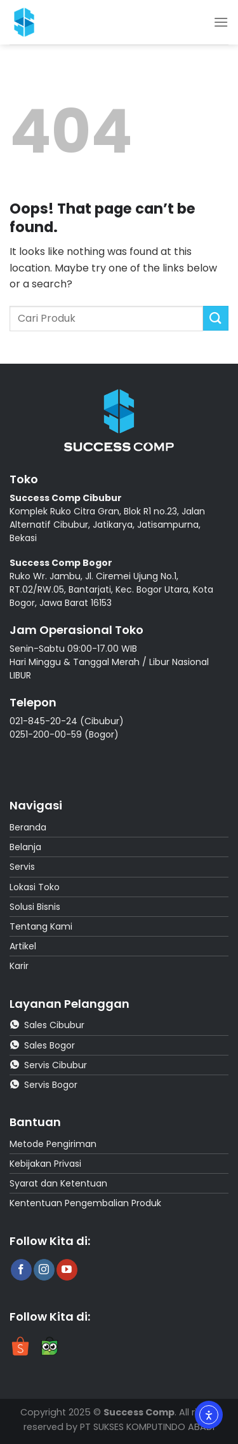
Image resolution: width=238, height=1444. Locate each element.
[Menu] (220, 22)
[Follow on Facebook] (21, 1270)
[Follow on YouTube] (66, 1270)
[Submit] (215, 318)
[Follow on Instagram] (44, 1270)
